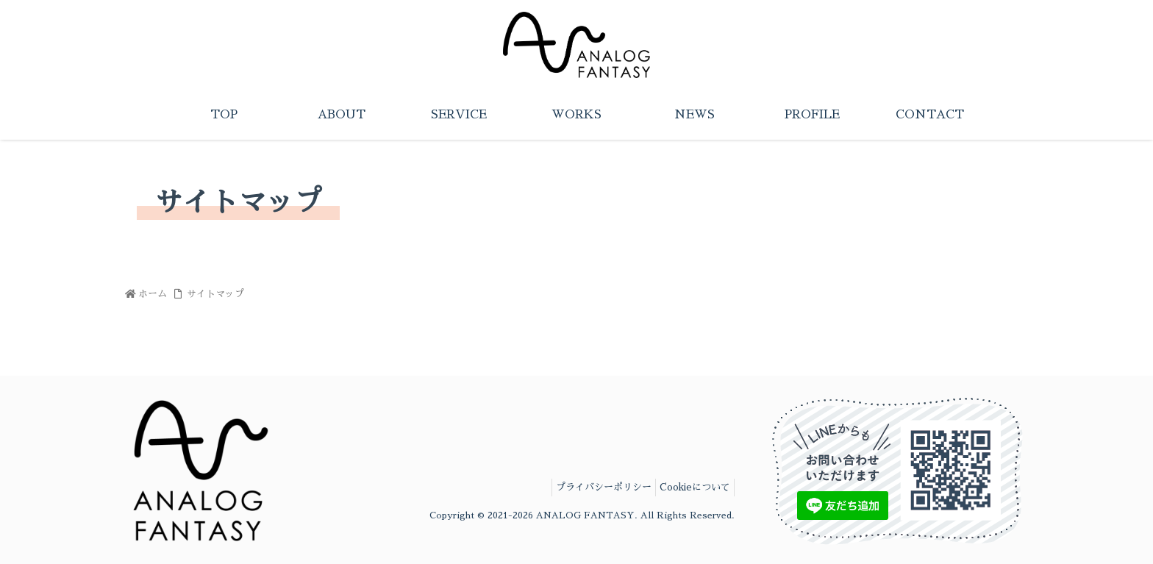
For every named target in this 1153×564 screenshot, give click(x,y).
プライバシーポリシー (583, 487)
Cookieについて (689, 487)
